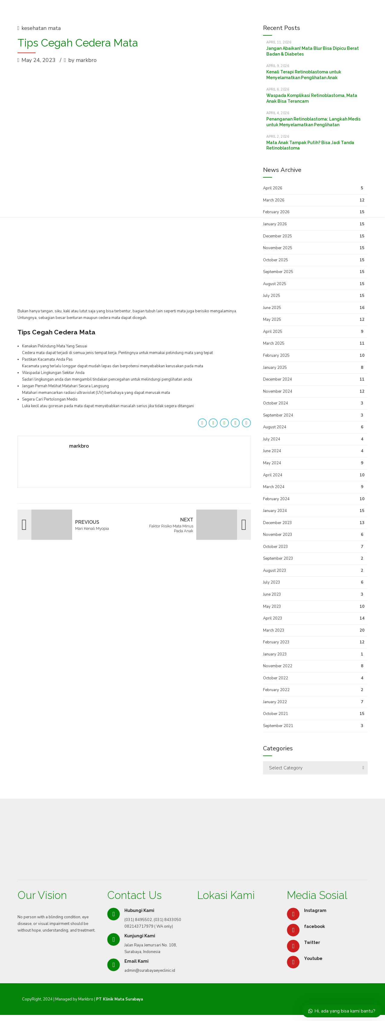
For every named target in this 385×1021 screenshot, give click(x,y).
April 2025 (272, 331)
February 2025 (276, 355)
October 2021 (275, 714)
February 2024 (276, 499)
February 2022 (276, 690)
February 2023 (276, 642)
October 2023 (275, 546)
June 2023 (272, 594)
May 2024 (272, 463)
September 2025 (278, 272)
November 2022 (277, 666)
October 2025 (275, 260)
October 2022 (275, 678)
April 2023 (272, 618)
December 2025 (277, 236)
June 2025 (272, 308)
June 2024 (272, 451)
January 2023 (275, 654)
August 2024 (274, 427)
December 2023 (277, 523)
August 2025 (274, 284)
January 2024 (275, 511)
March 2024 (273, 487)
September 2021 (278, 726)
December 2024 (277, 379)
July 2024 (271, 439)
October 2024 (275, 403)
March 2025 (273, 343)
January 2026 (275, 224)
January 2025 (275, 367)
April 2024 (272, 475)
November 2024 (277, 391)
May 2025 (272, 319)
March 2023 (273, 630)
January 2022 (275, 702)
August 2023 (274, 570)
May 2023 (272, 606)
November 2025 (277, 248)
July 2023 (271, 582)
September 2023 (278, 558)
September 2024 (278, 415)
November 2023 (277, 534)
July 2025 (271, 295)
